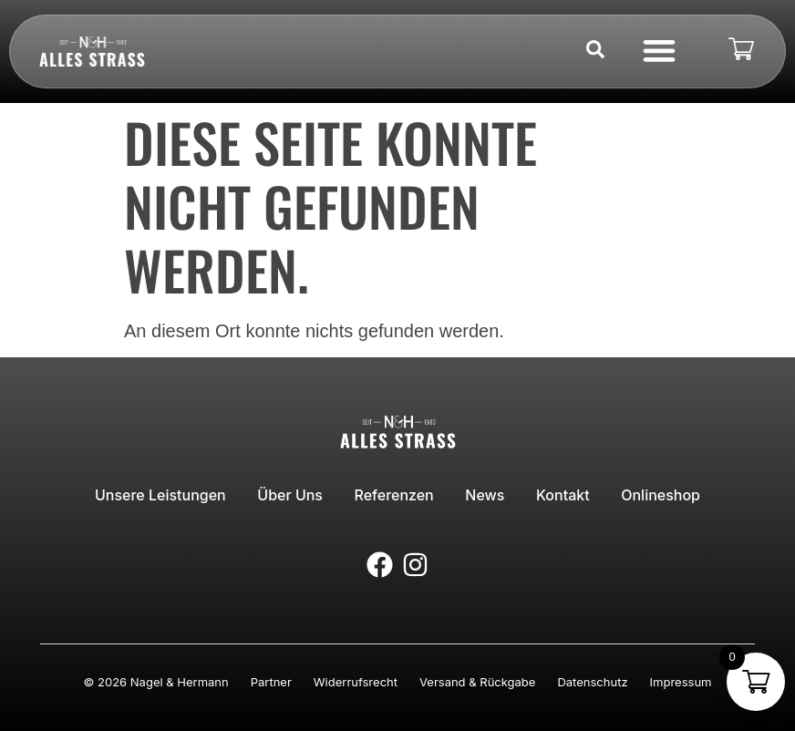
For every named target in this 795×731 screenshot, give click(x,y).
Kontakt (559, 493)
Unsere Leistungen (166, 493)
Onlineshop (655, 493)
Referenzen (395, 493)
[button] (659, 50)
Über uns (293, 493)
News (483, 493)
